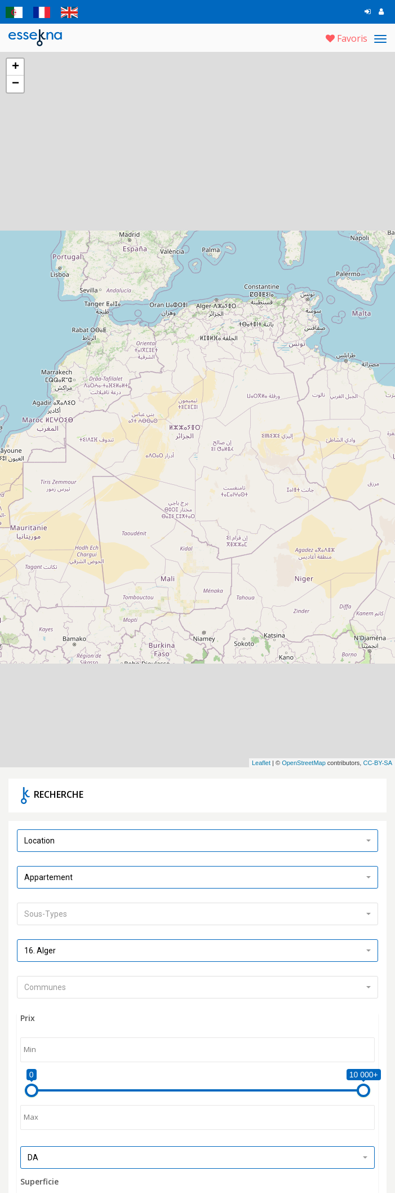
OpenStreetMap (304, 755)
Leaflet (261, 755)
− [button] (15, 84)
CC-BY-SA (377, 755)
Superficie (39, 1174)
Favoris (346, 38)
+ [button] (15, 67)
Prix (27, 1010)
